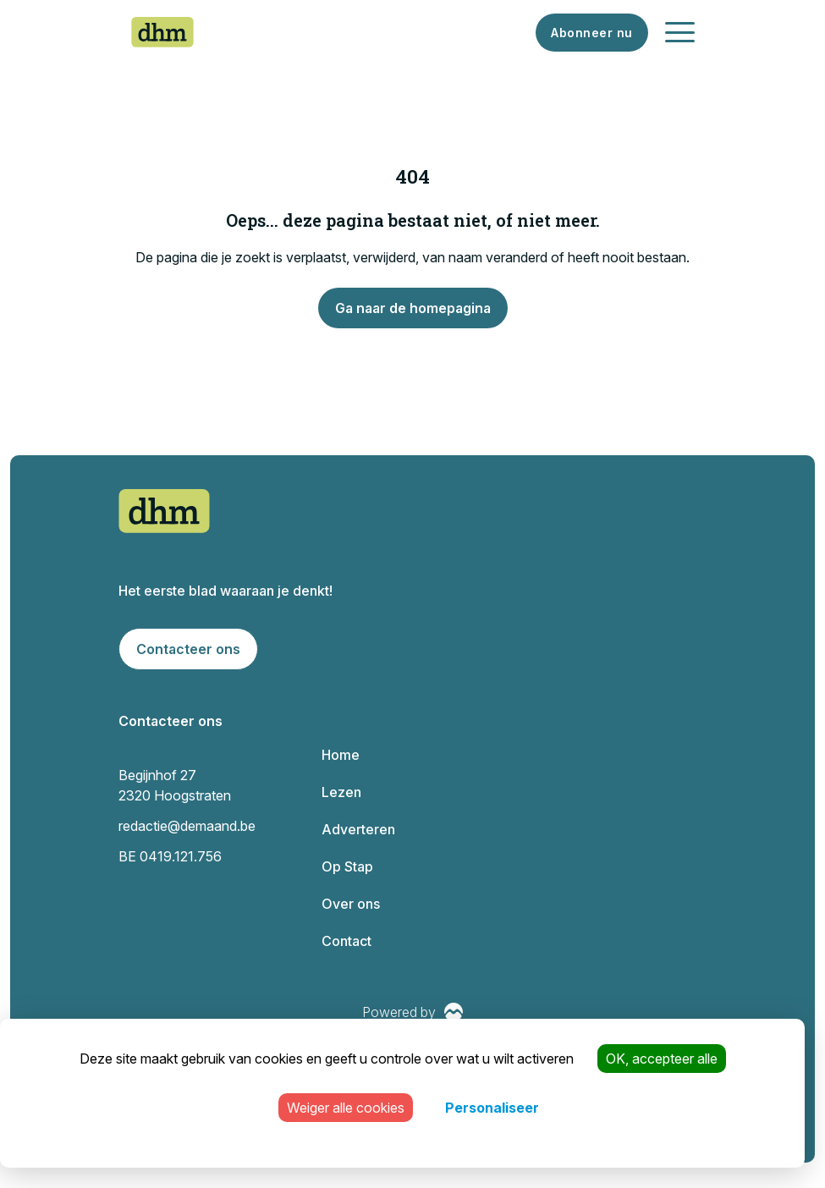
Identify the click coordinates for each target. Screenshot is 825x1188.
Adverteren (358, 829)
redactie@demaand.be (187, 825)
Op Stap (347, 866)
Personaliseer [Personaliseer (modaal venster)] (492, 1107)
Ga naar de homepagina (413, 308)
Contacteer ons (188, 649)
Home (341, 754)
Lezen (341, 792)
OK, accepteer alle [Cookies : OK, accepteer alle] (662, 1058)
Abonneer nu (592, 32)
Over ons (351, 903)
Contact (346, 940)
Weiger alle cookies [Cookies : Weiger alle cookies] (345, 1107)
